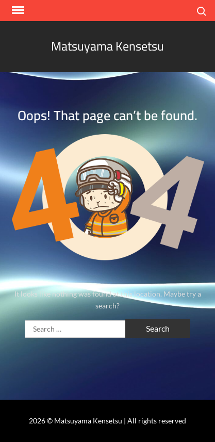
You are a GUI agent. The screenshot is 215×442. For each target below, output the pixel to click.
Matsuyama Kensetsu (107, 46)
